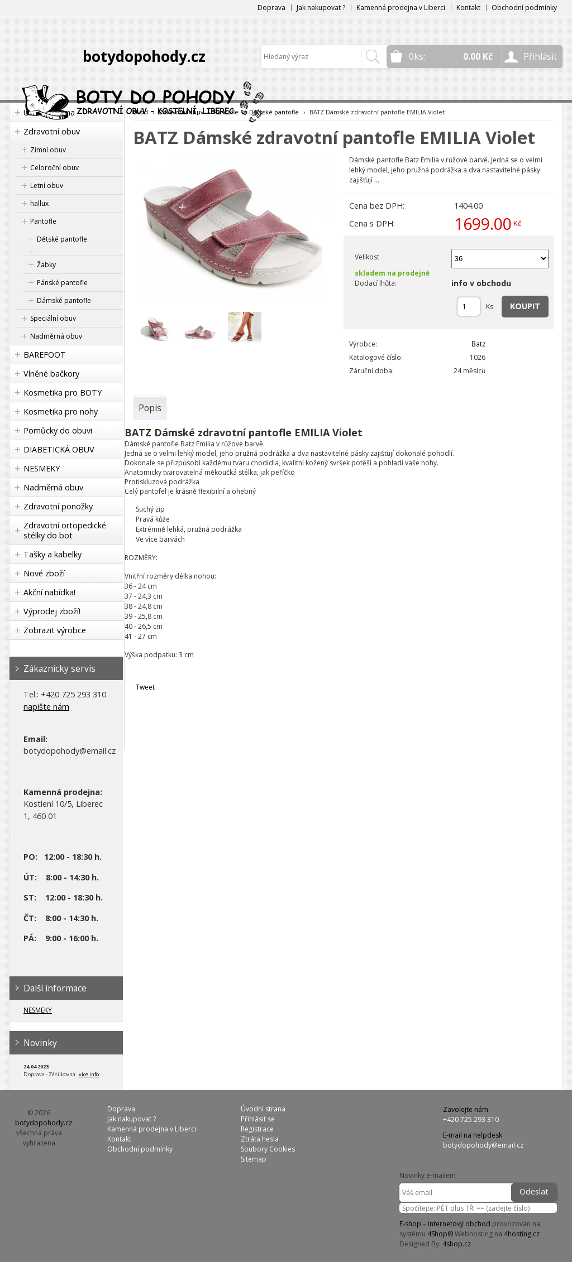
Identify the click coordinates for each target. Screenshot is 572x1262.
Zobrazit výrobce (54, 630)
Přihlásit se (258, 1119)
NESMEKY (41, 468)
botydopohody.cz (144, 56)
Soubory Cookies (268, 1149)
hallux (39, 203)
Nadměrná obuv (56, 336)
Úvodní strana (263, 1109)
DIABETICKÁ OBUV (58, 449)
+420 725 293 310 (471, 1119)
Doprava (271, 7)
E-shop (410, 1224)
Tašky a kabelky (52, 554)
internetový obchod (459, 1224)
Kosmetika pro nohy (60, 411)
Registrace (257, 1129)
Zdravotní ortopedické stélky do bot (64, 530)
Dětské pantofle (62, 239)
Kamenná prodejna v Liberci (400, 7)
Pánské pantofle (62, 282)
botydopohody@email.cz (483, 1145)
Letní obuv (46, 185)
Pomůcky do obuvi (57, 430)
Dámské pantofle (64, 300)
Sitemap (253, 1159)
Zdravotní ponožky (58, 506)
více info (89, 1074)
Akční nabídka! (49, 592)
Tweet (145, 687)
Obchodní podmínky (524, 7)
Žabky (46, 264)
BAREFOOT (44, 354)
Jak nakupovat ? (321, 7)
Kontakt (468, 7)
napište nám (46, 706)
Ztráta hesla (260, 1139)
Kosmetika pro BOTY (62, 392)
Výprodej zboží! (51, 611)
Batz (478, 344)
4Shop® (440, 1234)
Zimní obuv (48, 150)
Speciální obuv (53, 318)
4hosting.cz (522, 1234)
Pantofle (43, 221)
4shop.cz (456, 1244)
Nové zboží (44, 573)
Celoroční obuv (54, 167)
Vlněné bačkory (51, 373)
